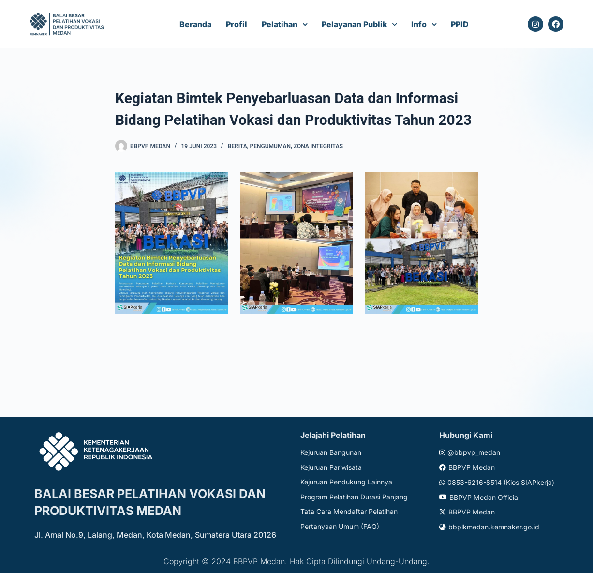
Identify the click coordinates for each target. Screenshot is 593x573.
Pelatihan (279, 24)
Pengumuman (270, 146)
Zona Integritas (318, 146)
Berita (237, 146)
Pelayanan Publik (354, 24)
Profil (236, 24)
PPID (460, 24)
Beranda (195, 24)
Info (419, 24)
